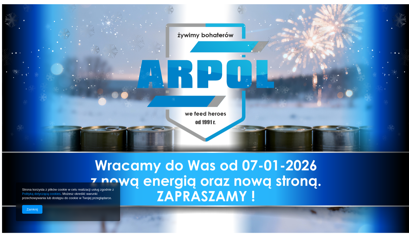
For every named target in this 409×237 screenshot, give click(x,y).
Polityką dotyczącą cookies (41, 194)
